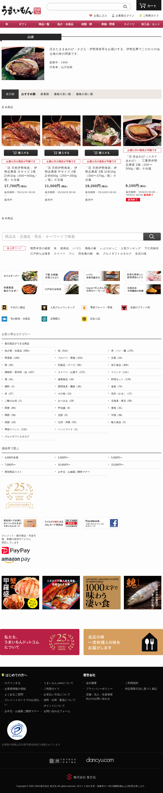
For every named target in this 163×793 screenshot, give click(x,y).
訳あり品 (95, 318)
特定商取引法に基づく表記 (141, 688)
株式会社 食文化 (85, 777)
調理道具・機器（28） (70, 386)
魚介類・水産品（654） (18, 350)
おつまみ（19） (66, 400)
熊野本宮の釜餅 (40, 248)
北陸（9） (63, 415)
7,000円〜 (10, 464)
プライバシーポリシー (99, 688)
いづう (77, 248)
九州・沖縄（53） (68, 422)
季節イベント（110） (16, 429)
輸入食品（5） (119, 422)
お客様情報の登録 (15, 688)
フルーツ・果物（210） (71, 357)
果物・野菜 (108, 24)
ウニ (72, 253)
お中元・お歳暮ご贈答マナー (74, 471)
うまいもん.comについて (58, 683)
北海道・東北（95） (122, 400)
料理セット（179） (121, 379)
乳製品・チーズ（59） (70, 365)
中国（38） (117, 415)
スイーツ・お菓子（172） (72, 372)
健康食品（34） (66, 379)
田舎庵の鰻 (85, 253)
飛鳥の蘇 (90, 248)
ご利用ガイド (151, 15)
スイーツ (129, 24)
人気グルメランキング (62, 307)
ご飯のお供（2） (14, 400)
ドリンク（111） (120, 372)
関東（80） (11, 408)
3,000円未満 (11, 457)
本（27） (10, 393)
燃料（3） (10, 386)
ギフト (23, 24)
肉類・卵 (86, 24)
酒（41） (10, 379)
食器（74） (117, 386)
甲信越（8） (65, 408)
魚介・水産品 (65, 24)
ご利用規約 (131, 683)
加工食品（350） (120, 365)
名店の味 (141, 253)
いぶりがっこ (108, 248)
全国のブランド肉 (140, 307)
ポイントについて (54, 705)
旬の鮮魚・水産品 (20, 318)
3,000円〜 (63, 457)
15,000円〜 (117, 464)
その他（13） (65, 393)
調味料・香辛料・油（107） (20, 372)
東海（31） (117, 408)
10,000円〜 (64, 464)
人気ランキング (131, 248)
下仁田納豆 (152, 248)
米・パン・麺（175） (123, 350)
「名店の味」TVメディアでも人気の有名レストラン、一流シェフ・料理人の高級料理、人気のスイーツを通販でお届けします (123, 642)
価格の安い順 (62, 94)
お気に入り (100, 15)
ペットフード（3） (68, 429)
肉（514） (63, 350)
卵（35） (10, 365)
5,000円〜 (116, 457)
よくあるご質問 (14, 694)
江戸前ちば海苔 (40, 253)
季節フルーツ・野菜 (101, 307)
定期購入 (55, 318)
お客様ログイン (125, 15)
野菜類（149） (13, 357)
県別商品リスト (13, 471)
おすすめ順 (28, 94)
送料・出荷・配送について (60, 699)
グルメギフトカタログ (117, 253)
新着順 (45, 94)
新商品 (64, 248)
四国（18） (11, 422)
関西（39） (11, 415)
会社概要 (91, 683)
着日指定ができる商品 (17, 343)
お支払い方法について (57, 694)
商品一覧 (44, 24)
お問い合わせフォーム (57, 711)
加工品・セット (150, 24)
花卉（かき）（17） (122, 393)
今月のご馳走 (17, 307)
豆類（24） (117, 357)
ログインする (12, 683)
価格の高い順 (84, 94)
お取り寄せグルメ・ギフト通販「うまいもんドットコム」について (39, 642)
